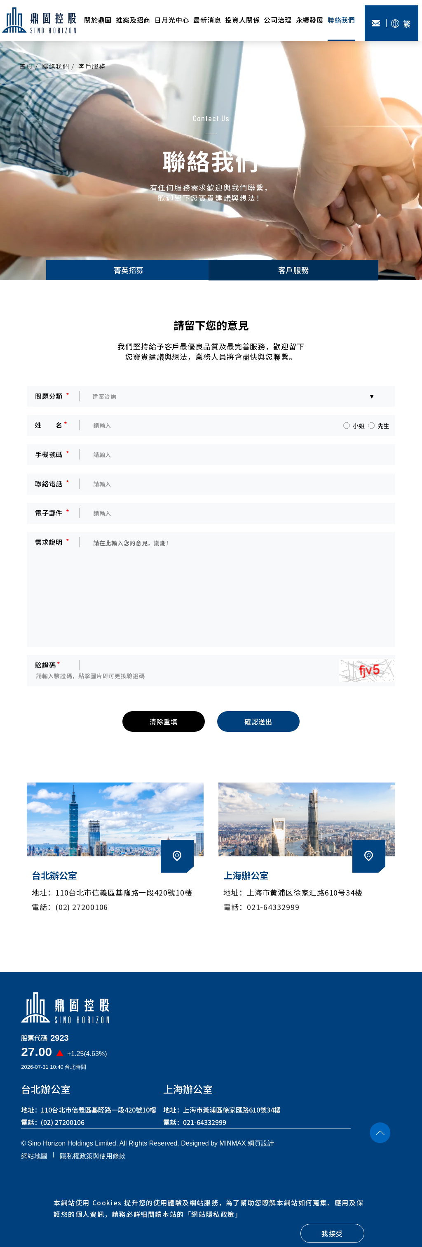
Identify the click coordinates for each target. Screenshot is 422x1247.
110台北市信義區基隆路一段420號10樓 (98, 1115)
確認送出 (258, 726)
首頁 (26, 66)
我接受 (332, 1233)
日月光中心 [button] (172, 20)
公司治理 (277, 20)
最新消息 (207, 20)
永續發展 (310, 20)
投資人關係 (242, 20)
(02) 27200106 (62, 1127)
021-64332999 (204, 1127)
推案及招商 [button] (133, 20)
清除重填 (163, 726)
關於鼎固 (98, 20)
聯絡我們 (341, 20)
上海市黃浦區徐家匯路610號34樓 (232, 1115)
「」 (213, 1214)
